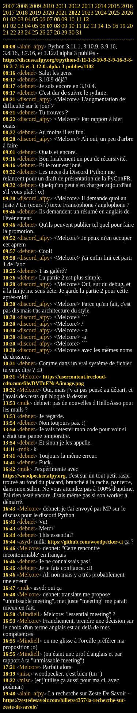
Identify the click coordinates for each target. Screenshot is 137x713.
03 (20, 26)
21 (6, 32)
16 (115, 26)
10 (72, 26)
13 (93, 26)
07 (50, 26)
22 (13, 32)
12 (86, 26)
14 (100, 26)
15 (108, 26)
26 (42, 32)
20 (130, 26)
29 (64, 32)
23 (20, 32)
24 (28, 32)
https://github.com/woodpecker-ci (85, 542)
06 (42, 26)
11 (78, 26)
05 (35, 26)
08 (57, 26)
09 (64, 26)
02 (13, 26)
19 (122, 26)
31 (79, 32)
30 (72, 32)
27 (50, 32)
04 (28, 26)
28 (57, 32)
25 (35, 32)
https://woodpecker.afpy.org (34, 476)
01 (6, 26)
